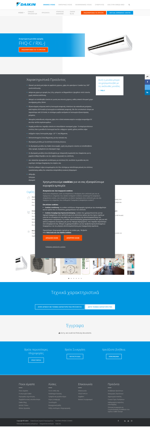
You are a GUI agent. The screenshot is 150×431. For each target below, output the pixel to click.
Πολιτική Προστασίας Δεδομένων (27, 424)
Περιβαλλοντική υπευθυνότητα (29, 399)
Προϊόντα (45, 13)
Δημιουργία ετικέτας (114, 397)
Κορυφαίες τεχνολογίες (27, 397)
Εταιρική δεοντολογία (47, 424)
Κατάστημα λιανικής (55, 394)
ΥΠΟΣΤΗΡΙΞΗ (82, 394)
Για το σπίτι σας (53, 391)
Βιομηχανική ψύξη (54, 405)
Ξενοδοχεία (52, 402)
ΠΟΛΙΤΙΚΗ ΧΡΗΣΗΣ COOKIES (63, 421)
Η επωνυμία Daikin (25, 394)
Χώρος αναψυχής (54, 399)
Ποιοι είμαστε (23, 391)
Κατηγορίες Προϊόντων (115, 394)
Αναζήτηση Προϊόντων (115, 391)
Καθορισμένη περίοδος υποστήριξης (116, 403)
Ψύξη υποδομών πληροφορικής (59, 408)
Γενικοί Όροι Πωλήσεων (116, 399)
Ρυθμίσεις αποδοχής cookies (55, 247)
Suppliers (81, 397)
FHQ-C (103, 90)
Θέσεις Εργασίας (24, 408)
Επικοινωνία (82, 391)
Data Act (58, 424)
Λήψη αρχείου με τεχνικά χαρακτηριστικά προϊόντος (60, 307)
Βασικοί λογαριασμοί (85, 399)
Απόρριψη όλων (73, 238)
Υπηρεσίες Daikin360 (60, 13)
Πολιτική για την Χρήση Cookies (58, 232)
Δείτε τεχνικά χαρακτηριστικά (100, 307)
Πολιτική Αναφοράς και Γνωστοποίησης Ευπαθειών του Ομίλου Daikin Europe (119, 409)
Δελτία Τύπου (23, 405)
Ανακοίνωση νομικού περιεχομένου (41, 421)
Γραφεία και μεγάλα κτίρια (57, 397)
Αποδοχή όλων (52, 238)
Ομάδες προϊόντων (32, 13)
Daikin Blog (72, 13)
